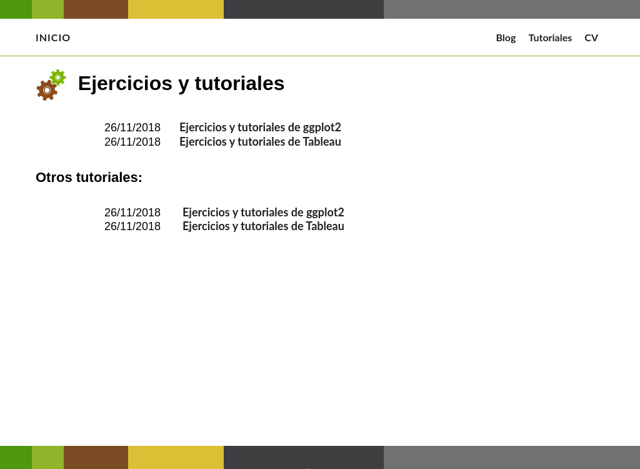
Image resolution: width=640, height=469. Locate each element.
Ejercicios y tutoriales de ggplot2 (260, 127)
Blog (506, 37)
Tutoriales (550, 37)
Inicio (53, 37)
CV (591, 37)
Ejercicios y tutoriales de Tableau (260, 141)
